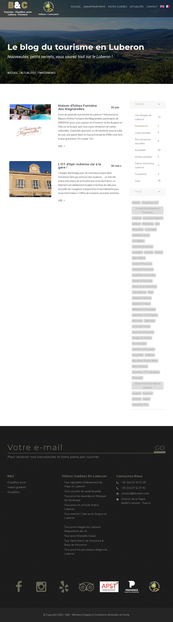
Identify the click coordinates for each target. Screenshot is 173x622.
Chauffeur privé (94, 6)
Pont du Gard (139, 343)
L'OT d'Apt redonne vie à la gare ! (79, 165)
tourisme (147, 393)
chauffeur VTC (140, 404)
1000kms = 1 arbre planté (48, 10)
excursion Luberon (153, 218)
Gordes (136, 202)
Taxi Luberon (139, 292)
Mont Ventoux (139, 366)
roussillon (137, 252)
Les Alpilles (138, 241)
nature (146, 399)
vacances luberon (141, 298)
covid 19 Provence (142, 263)
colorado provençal (142, 246)
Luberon (136, 218)
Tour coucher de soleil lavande (82, 491)
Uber (150, 292)
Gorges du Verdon (141, 338)
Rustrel (159, 252)
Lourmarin (150, 229)
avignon (136, 393)
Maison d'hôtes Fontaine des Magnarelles (77, 107)
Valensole (149, 320)
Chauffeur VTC (150, 202)
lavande (149, 252)
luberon (136, 223)
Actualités (137, 6)
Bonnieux (137, 320)
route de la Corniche (143, 332)
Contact (151, 6)
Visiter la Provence (142, 281)
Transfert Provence (142, 269)
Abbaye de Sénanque (143, 309)
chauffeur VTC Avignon (145, 315)
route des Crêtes (141, 326)
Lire (60, 146)
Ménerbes (148, 223)
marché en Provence (143, 349)
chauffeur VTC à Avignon (145, 372)
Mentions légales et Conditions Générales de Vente (101, 614)
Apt (157, 223)
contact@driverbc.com (135, 493)
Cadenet (149, 355)
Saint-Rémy (138, 258)
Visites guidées (117, 6)
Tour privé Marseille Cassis (80, 535)
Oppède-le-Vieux (141, 303)
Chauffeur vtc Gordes (143, 275)
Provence (137, 378)
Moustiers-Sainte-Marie (145, 360)
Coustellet (137, 355)
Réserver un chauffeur (144, 286)
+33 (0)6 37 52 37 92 (133, 487)
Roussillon (137, 229)
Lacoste (136, 399)
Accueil (76, 6)
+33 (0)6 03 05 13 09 (133, 482)
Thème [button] (140, 104)
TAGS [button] (138, 191)
